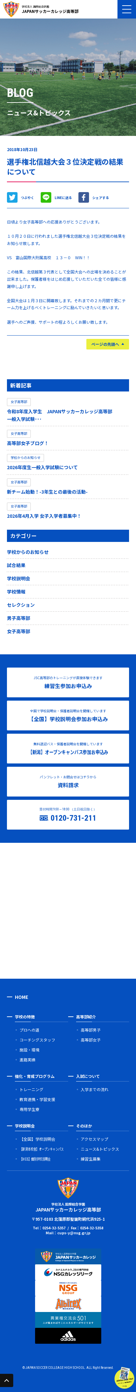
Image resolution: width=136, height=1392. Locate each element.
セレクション (21, 604)
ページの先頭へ (105, 344)
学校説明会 (18, 578)
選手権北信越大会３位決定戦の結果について (65, 166)
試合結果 (16, 565)
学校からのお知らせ (28, 552)
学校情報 (16, 591)
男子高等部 (18, 618)
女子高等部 (18, 631)
